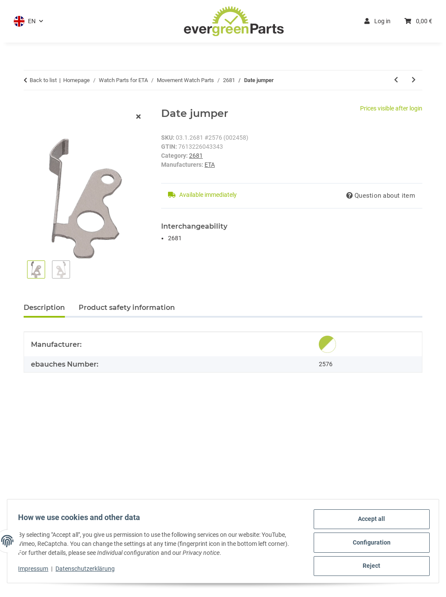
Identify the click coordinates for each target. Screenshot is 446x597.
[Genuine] (327, 344)
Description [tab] (44, 307)
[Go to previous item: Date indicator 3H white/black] (396, 80)
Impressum (36, 570)
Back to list (43, 80)
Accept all (368, 521)
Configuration (369, 544)
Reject (369, 566)
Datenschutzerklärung (88, 570)
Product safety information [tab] (127, 307)
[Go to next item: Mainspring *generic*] (413, 80)
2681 (196, 155)
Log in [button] (377, 21)
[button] (28, 21)
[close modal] (138, 117)
